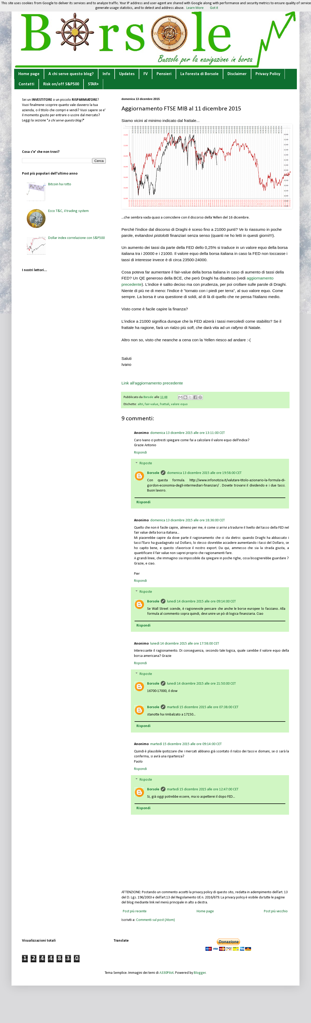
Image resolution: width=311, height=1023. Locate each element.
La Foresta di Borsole (199, 74)
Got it (214, 8)
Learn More (195, 8)
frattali (164, 404)
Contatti (26, 84)
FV (145, 74)
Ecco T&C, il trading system (68, 211)
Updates (127, 74)
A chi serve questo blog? (71, 74)
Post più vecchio (276, 911)
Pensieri (164, 74)
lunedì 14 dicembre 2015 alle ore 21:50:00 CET (201, 684)
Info (106, 74)
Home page (29, 74)
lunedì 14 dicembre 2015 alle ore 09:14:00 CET (201, 601)
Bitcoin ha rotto (59, 184)
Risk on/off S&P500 (61, 84)
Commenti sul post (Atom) (155, 920)
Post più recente (135, 911)
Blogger (200, 973)
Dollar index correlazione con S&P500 (76, 238)
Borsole (153, 473)
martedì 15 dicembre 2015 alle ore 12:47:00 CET (202, 789)
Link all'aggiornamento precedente (152, 383)
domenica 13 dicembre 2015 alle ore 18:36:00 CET (187, 520)
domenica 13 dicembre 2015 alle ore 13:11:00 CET (187, 433)
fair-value (151, 404)
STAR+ (93, 84)
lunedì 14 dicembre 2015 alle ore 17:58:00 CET (184, 644)
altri (140, 404)
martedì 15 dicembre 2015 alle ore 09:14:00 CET (186, 744)
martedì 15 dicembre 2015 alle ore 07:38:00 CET (202, 707)
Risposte (146, 464)
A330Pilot (166, 973)
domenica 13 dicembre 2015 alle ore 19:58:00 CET (204, 473)
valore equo (179, 404)
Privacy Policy (268, 74)
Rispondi (140, 453)
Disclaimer (237, 74)
